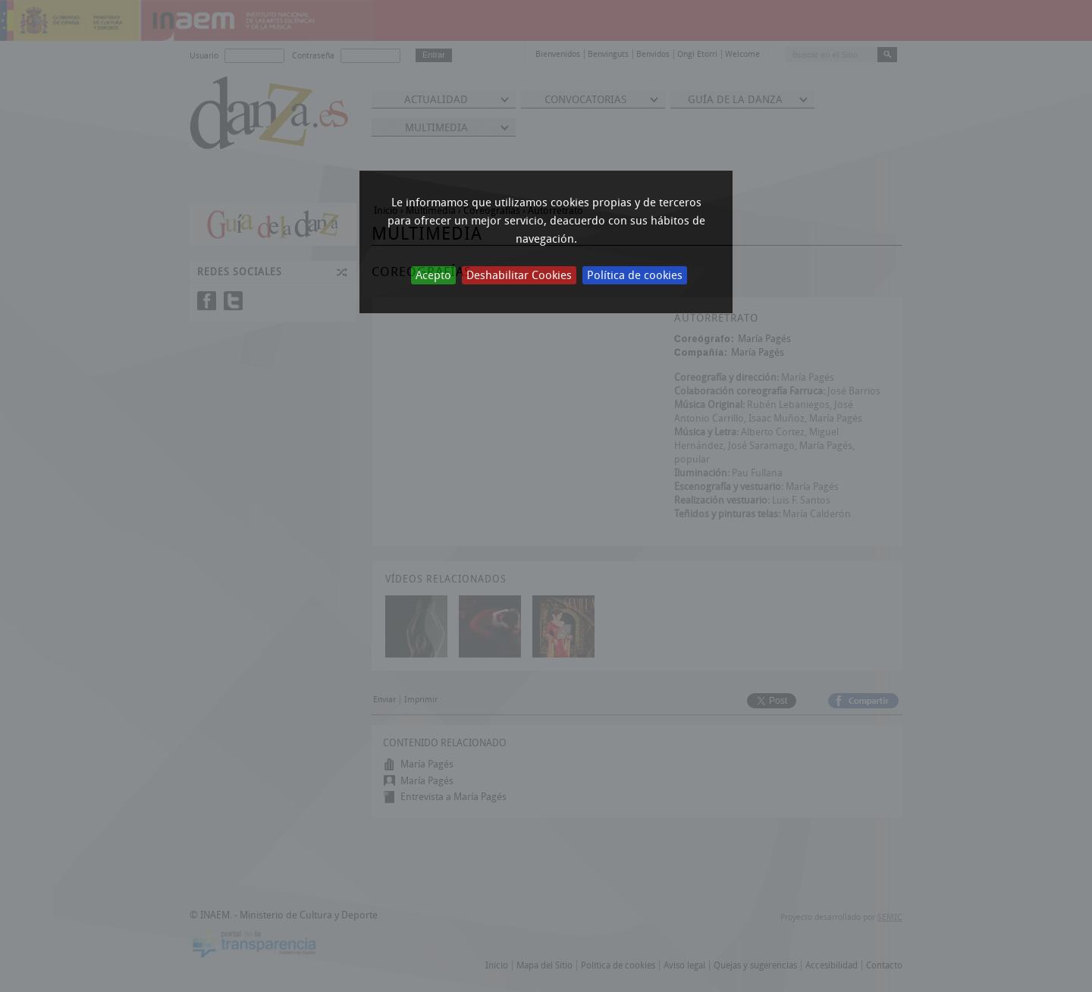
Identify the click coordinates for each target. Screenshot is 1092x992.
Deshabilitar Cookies (519, 275)
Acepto (433, 275)
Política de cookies (634, 275)
